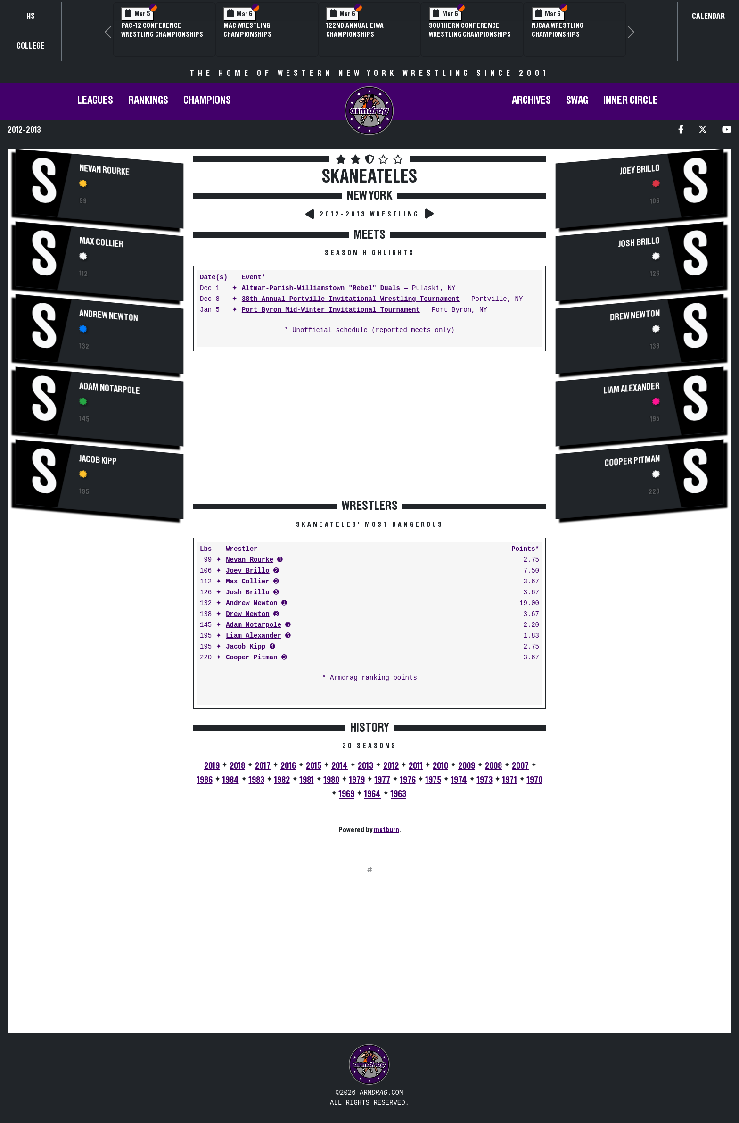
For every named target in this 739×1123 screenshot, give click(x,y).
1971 (509, 780)
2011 (416, 766)
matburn (386, 829)
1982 (282, 780)
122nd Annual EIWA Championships (355, 30)
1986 (205, 780)
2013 (365, 766)
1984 (230, 780)
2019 (212, 766)
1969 (346, 794)
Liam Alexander (253, 636)
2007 (520, 766)
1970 (534, 780)
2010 (440, 766)
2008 (493, 766)
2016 (288, 766)
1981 (307, 780)
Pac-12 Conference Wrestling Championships (162, 30)
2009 (466, 766)
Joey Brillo (247, 570)
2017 (263, 766)
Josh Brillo (247, 592)
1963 (398, 794)
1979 (357, 780)
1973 (485, 780)
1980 (331, 780)
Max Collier (101, 242)
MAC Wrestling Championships (247, 30)
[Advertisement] (99, 608)
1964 (372, 794)
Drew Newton (247, 614)
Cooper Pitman (251, 657)
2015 (313, 766)
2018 (237, 766)
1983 (256, 780)
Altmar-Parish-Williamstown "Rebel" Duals (321, 288)
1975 (433, 780)
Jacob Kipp (98, 460)
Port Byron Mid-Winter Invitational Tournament (331, 310)
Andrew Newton (108, 315)
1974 (459, 780)
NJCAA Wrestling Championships (557, 30)
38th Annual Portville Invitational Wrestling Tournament (351, 299)
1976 (408, 780)
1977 (382, 780)
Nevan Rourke (104, 170)
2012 (391, 766)
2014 (339, 766)
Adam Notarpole (109, 388)
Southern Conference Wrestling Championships (470, 30)
